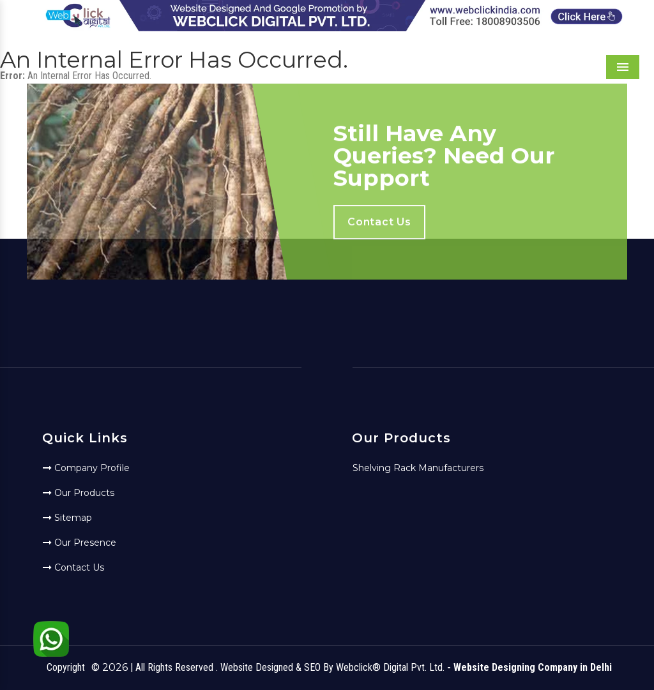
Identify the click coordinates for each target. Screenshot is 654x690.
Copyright (66, 667)
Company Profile (86, 468)
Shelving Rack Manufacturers (418, 468)
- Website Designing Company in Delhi (529, 667)
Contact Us (73, 567)
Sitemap (67, 517)
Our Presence (79, 542)
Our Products (78, 493)
